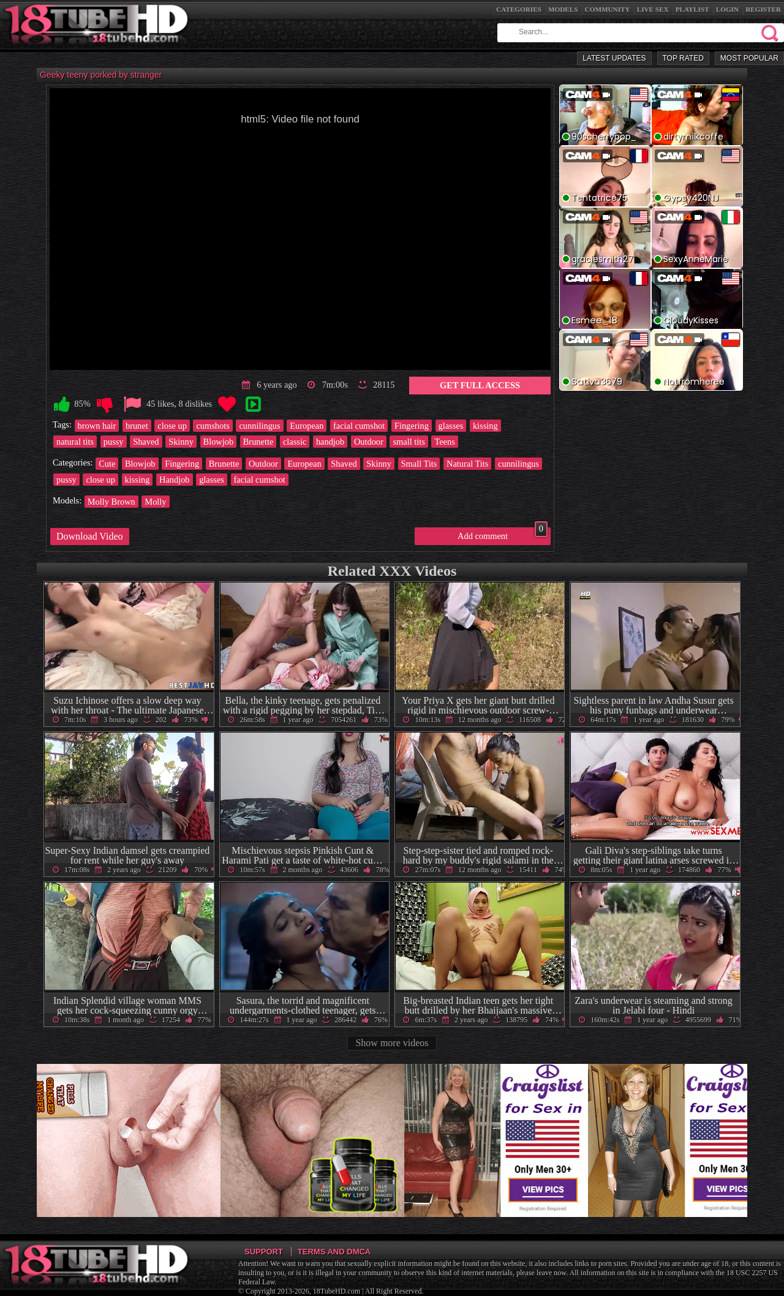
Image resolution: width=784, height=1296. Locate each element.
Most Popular (749, 58)
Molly (155, 502)
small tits (408, 441)
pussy (114, 441)
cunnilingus (259, 426)
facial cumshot (359, 426)
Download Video (89, 536)
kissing (485, 426)
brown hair (97, 426)
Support (263, 1251)
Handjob (174, 479)
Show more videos (391, 1043)
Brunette (258, 441)
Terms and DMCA (334, 1251)
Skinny (181, 441)
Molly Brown (111, 502)
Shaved (146, 441)
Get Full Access (480, 385)
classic (294, 441)
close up (172, 426)
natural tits (75, 441)
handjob (330, 441)
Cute (107, 464)
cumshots (212, 426)
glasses (451, 426)
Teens (444, 441)
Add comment (503, 534)
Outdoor (368, 441)
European (306, 426)
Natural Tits (467, 464)
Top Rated (683, 58)
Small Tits (419, 464)
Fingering (411, 426)
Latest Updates (614, 58)
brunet (137, 426)
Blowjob (218, 441)
